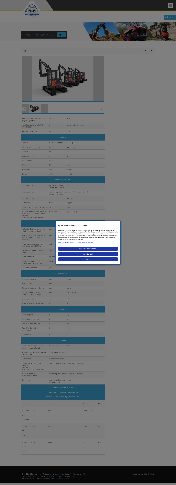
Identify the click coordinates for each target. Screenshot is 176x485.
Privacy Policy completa (84, 242)
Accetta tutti (88, 254)
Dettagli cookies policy (66, 242)
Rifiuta (88, 259)
